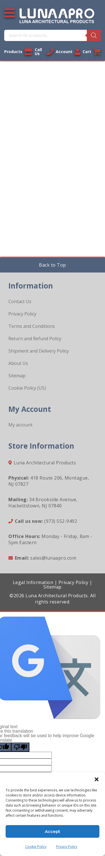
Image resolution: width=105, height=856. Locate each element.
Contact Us (19, 301)
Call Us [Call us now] (44, 51)
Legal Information (33, 582)
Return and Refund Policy (34, 338)
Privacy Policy (66, 846)
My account (20, 425)
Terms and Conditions (31, 326)
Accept (52, 831)
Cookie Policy (35, 846)
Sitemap (16, 376)
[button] (96, 779)
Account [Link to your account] (68, 51)
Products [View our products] (18, 51)
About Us (18, 363)
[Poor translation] (20, 747)
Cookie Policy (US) (27, 388)
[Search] (94, 35)
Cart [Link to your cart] (92, 51)
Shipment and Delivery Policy (38, 351)
